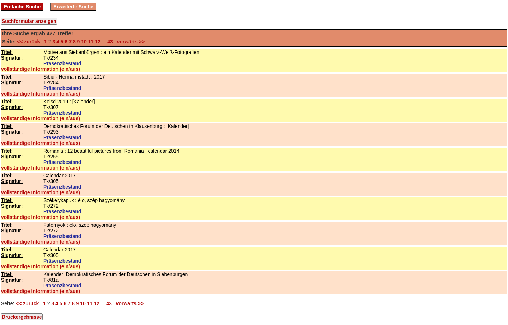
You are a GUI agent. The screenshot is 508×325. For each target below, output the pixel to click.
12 (98, 41)
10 (84, 41)
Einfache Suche (22, 7)
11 (91, 41)
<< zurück (30, 41)
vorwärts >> (129, 41)
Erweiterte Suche (73, 7)
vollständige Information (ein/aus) (40, 69)
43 (110, 41)
